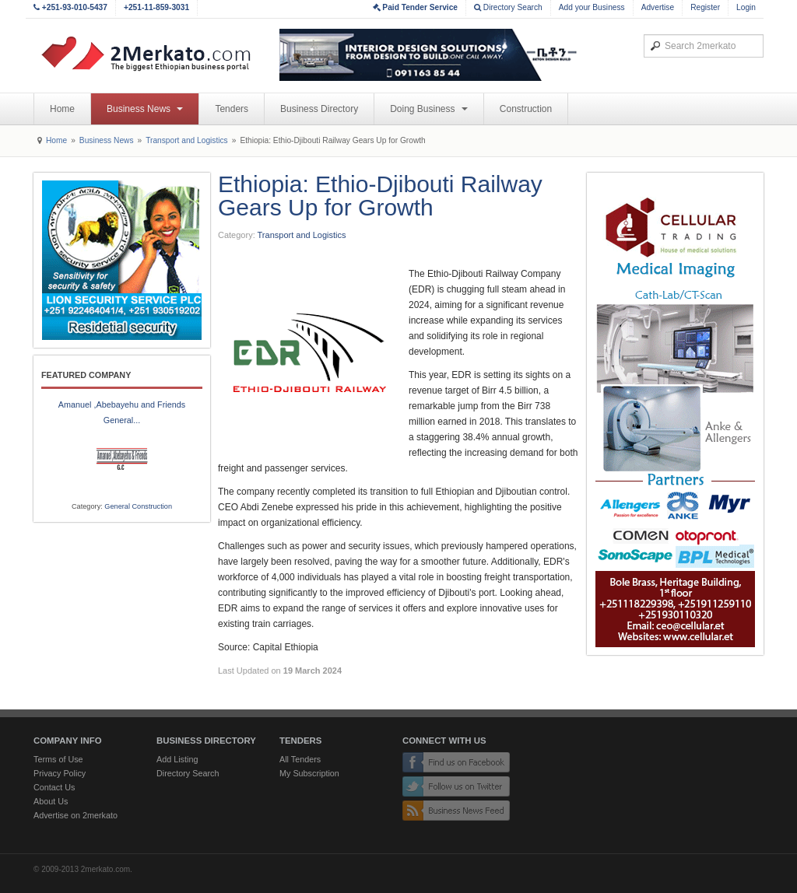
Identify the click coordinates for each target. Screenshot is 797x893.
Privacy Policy (59, 773)
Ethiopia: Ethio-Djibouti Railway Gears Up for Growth (380, 195)
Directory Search (508, 7)
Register (705, 7)
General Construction (138, 506)
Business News (145, 108)
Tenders (231, 108)
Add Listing (177, 759)
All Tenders (300, 759)
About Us (50, 801)
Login (746, 7)
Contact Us (54, 787)
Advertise (657, 7)
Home (62, 108)
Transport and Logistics (187, 140)
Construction (526, 108)
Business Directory (319, 108)
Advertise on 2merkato (75, 815)
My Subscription (309, 773)
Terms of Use (58, 759)
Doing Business (429, 108)
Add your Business (592, 7)
